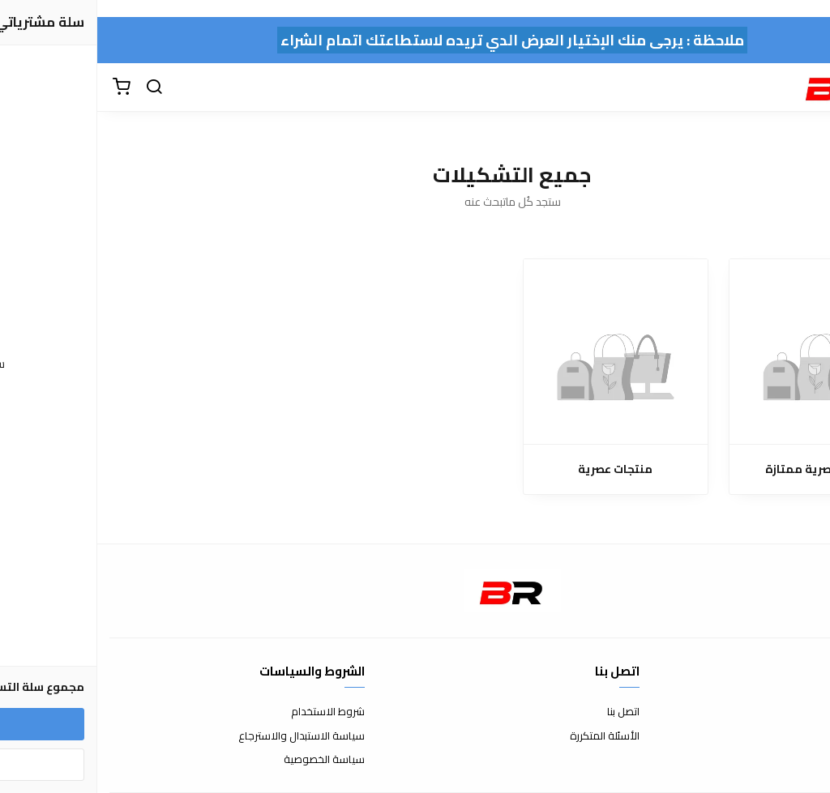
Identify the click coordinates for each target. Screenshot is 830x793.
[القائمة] (806, 87)
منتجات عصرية (518, 469)
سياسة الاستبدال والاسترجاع (204, 736)
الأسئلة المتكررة (507, 736)
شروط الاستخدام (230, 712)
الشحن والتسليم (783, 760)
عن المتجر (797, 712)
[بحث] (57, 87)
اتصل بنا (526, 712)
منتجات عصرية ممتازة (725, 469)
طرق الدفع (793, 736)
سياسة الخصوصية (226, 760)
